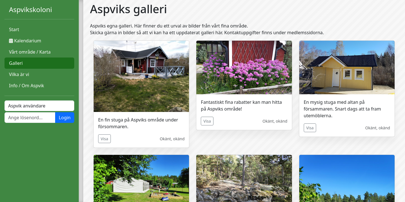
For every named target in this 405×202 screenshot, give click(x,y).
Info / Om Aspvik (26, 85)
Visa (104, 138)
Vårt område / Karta (30, 52)
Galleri (16, 63)
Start (14, 29)
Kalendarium (25, 41)
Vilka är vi (19, 74)
